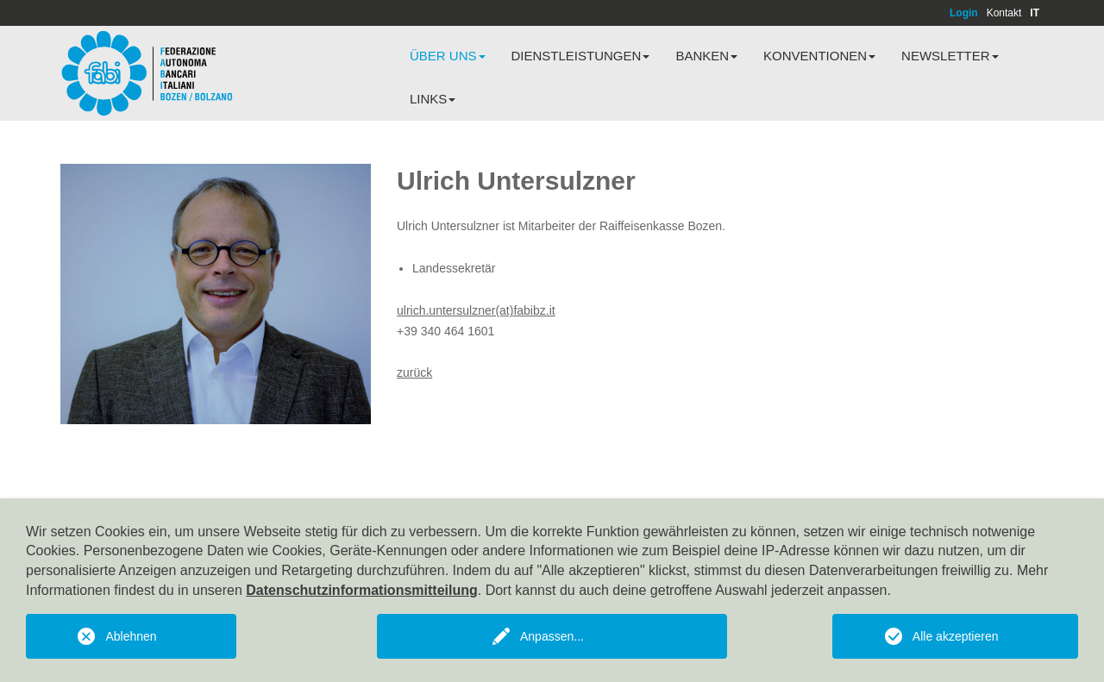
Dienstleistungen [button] (580, 55)
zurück (414, 372)
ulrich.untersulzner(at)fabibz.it (476, 310)
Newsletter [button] (950, 55)
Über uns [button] (448, 55)
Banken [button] (706, 55)
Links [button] (432, 98)
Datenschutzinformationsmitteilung (361, 590)
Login (964, 13)
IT (1034, 13)
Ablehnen (130, 636)
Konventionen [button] (819, 55)
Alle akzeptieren (956, 636)
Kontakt (1004, 13)
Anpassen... (552, 636)
